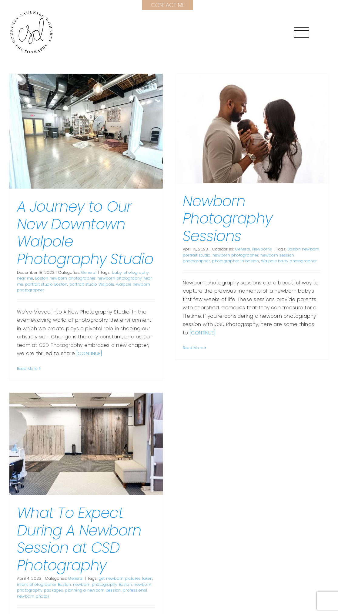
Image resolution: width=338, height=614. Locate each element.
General (88, 272)
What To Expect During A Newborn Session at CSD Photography (96, 515)
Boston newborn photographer (65, 278)
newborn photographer (232, 255)
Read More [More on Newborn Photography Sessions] (189, 348)
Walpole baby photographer (285, 261)
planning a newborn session (109, 566)
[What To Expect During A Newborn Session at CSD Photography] (102, 420)
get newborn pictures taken (142, 555)
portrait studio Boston (46, 284)
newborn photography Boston (119, 561)
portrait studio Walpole (91, 284)
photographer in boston (231, 261)
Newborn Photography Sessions (223, 218)
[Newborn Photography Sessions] (248, 128)
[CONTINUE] (89, 353)
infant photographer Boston (61, 561)
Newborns (258, 249)
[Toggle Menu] (301, 32)
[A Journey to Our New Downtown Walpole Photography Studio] (86, 131)
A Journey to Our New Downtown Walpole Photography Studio (85, 232)
